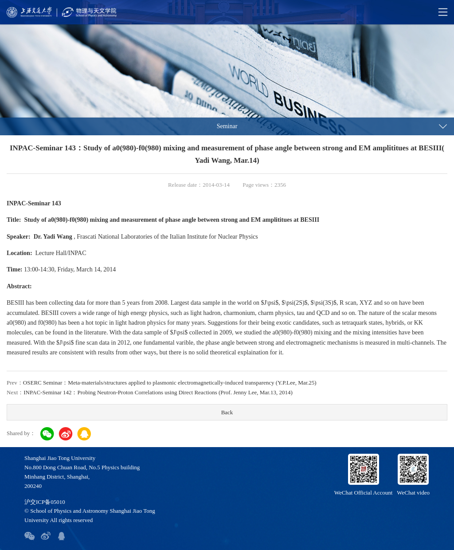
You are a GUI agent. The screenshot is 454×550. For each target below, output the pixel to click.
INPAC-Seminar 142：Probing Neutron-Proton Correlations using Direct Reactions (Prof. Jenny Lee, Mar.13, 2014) (157, 392)
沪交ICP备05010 (44, 502)
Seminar (227, 126)
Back (227, 412)
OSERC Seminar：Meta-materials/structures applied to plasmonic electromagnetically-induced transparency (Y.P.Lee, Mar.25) (170, 382)
